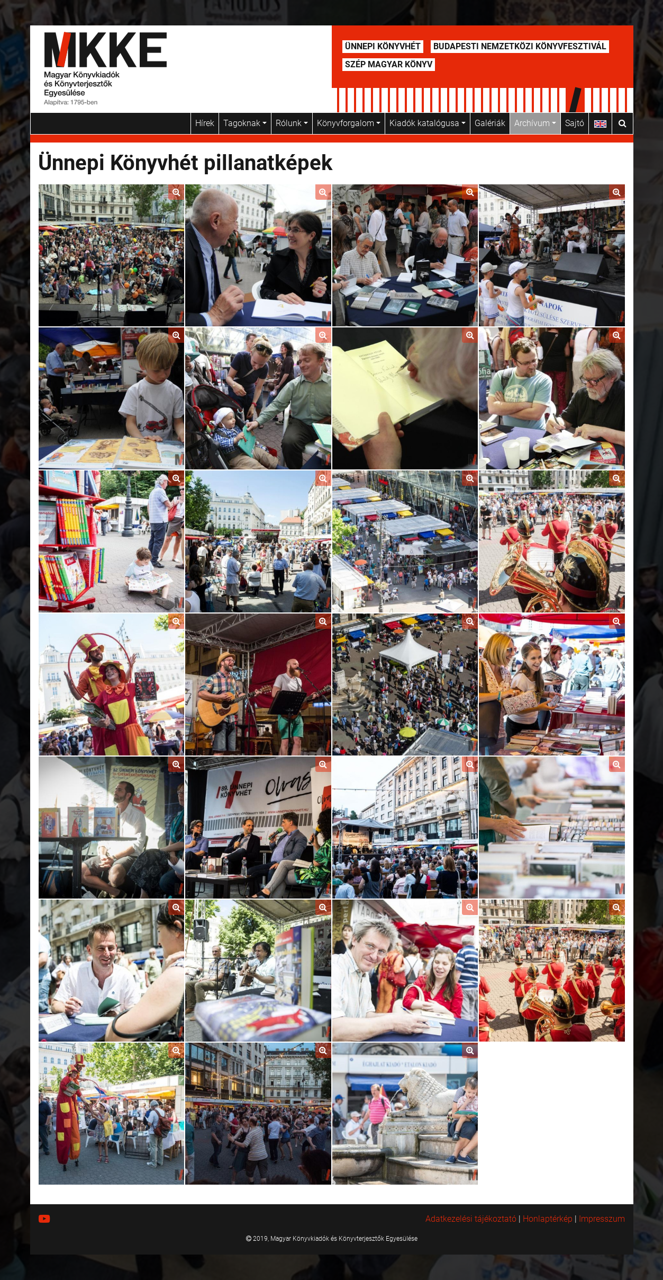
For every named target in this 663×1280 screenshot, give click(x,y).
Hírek (204, 123)
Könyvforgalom (348, 123)
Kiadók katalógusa (427, 123)
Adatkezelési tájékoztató (470, 1219)
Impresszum (602, 1219)
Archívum (535, 123)
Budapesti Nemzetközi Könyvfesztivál (519, 46)
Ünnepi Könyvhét (383, 46)
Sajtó (574, 123)
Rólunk (292, 123)
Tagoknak (245, 123)
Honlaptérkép (548, 1219)
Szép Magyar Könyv (388, 64)
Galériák (490, 123)
